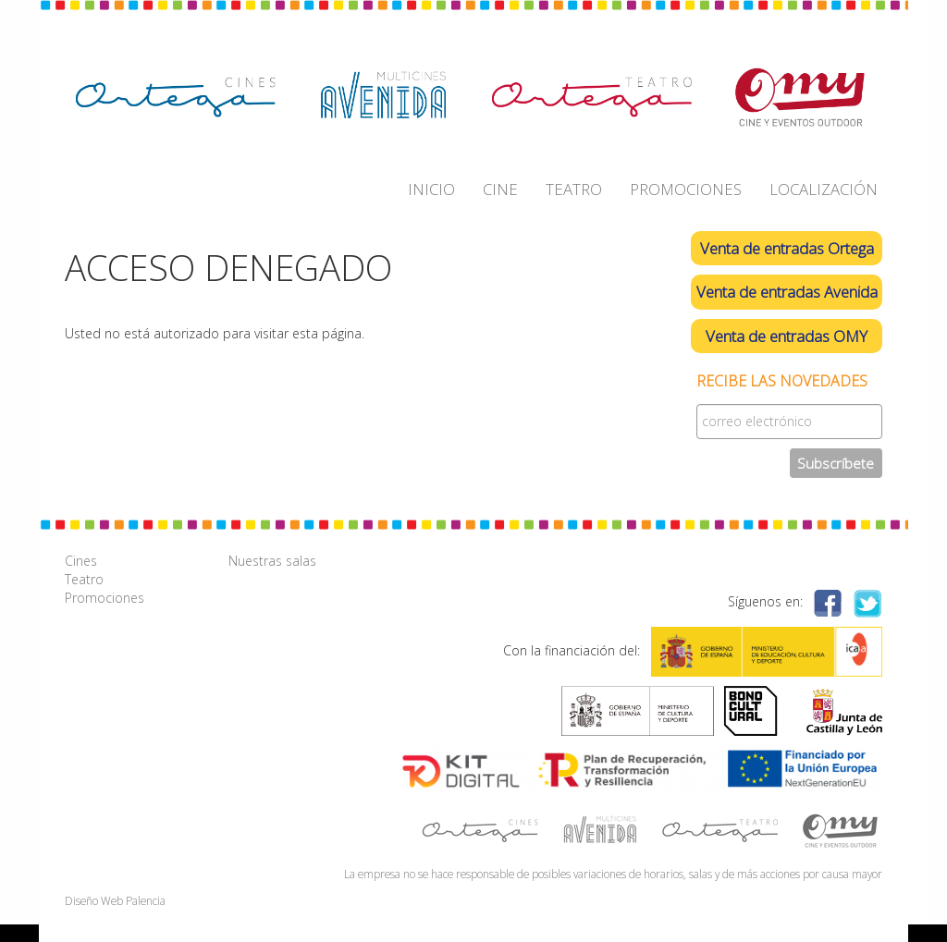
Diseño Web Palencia (115, 900)
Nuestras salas (272, 560)
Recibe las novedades (781, 381)
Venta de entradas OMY (786, 336)
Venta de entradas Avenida (787, 291)
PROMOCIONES (686, 189)
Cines (81, 560)
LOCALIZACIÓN (823, 189)
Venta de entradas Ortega (787, 248)
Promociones (104, 597)
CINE (500, 189)
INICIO (431, 189)
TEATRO (574, 189)
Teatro (84, 579)
